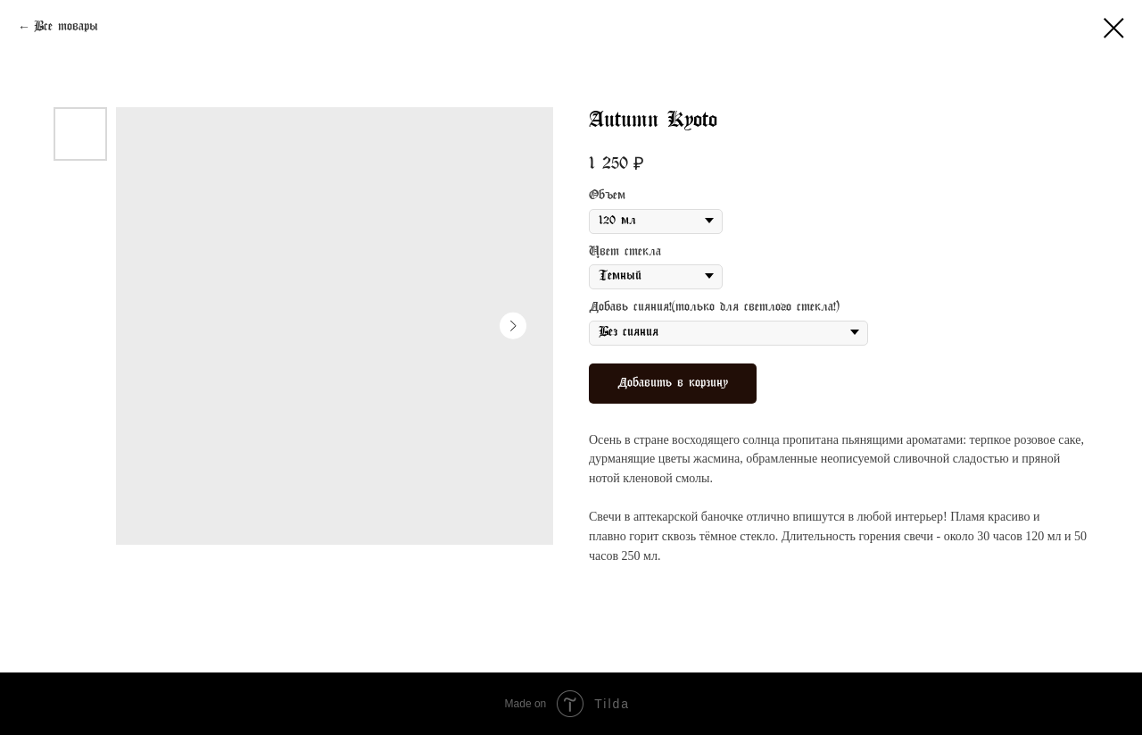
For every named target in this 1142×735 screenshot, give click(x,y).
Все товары (66, 27)
